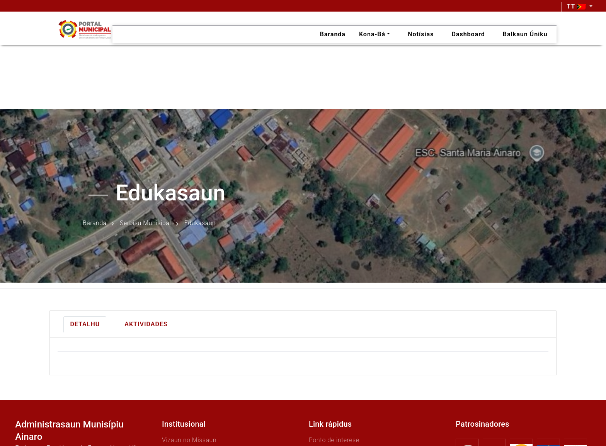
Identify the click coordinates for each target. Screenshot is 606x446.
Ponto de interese (334, 440)
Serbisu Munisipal (145, 223)
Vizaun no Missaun (189, 440)
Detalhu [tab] (85, 324)
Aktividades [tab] (145, 324)
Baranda (95, 223)
